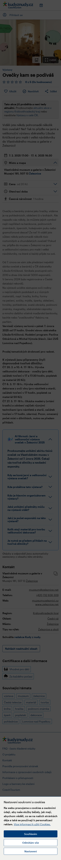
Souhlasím (30, 833)
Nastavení (30, 851)
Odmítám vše (30, 842)
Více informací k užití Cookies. (32, 824)
